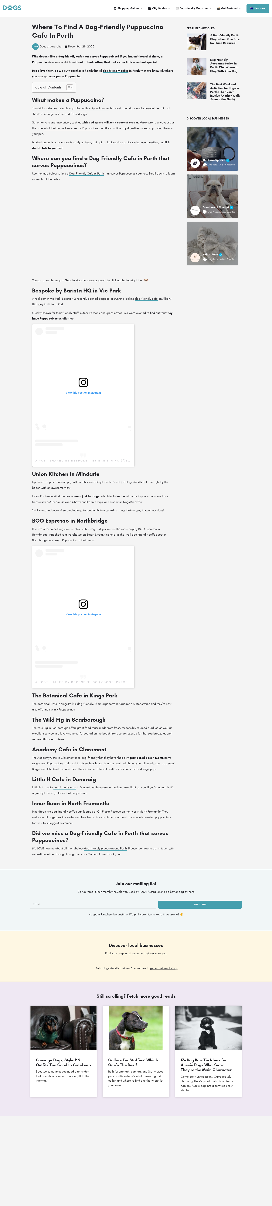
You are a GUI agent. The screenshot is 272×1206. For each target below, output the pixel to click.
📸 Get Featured (227, 8)
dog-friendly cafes (115, 70)
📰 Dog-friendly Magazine (192, 8)
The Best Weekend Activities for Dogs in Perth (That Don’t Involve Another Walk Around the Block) (225, 91)
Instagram (72, 854)
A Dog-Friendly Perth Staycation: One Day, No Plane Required (225, 39)
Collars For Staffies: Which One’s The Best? (133, 1062)
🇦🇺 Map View (257, 8)
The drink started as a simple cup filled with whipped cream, (70, 108)
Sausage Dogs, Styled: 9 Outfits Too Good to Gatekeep (63, 1062)
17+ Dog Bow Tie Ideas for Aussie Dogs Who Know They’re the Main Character (206, 1065)
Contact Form (97, 854)
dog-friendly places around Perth (105, 848)
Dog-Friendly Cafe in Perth (86, 173)
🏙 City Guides (157, 8)
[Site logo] (12, 8)
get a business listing (163, 968)
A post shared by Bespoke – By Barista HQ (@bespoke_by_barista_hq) (105, 460)
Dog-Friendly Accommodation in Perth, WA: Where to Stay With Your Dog (224, 65)
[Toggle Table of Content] (67, 87)
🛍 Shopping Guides (126, 8)
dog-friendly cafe (146, 298)
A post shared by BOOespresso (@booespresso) (83, 682)
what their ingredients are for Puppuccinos (71, 128)
